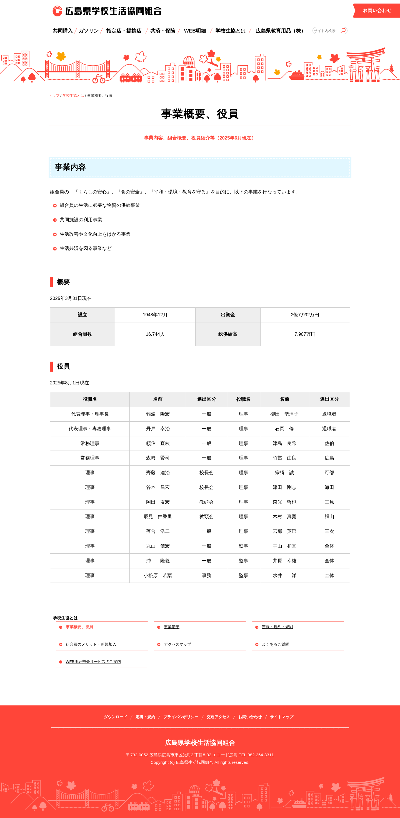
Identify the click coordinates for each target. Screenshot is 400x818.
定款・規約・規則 (277, 627)
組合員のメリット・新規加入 (91, 644)
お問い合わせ (250, 717)
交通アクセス (218, 717)
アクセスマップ (177, 644)
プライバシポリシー (180, 717)
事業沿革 (171, 627)
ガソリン (89, 31)
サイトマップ (281, 717)
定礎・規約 (145, 717)
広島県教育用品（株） (281, 31)
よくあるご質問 (275, 644)
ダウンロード (115, 717)
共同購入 (63, 31)
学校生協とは (231, 31)
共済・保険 (162, 31)
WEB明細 (195, 31)
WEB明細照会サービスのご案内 (93, 662)
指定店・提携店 (123, 31)
